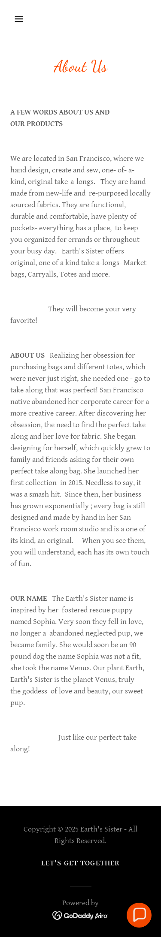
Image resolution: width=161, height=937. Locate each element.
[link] (80, 914)
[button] (26, 18)
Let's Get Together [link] (80, 863)
